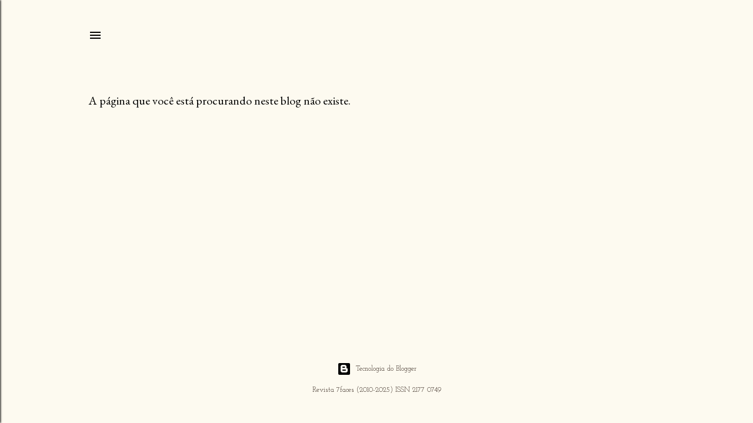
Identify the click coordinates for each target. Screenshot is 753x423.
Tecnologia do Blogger (377, 369)
